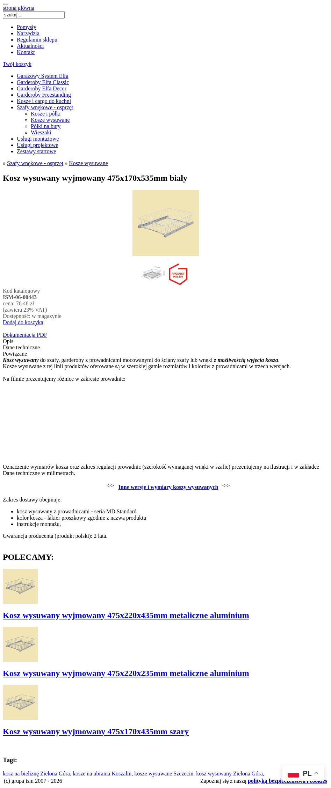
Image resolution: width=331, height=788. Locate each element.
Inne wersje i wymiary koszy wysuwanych (168, 487)
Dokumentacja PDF (25, 335)
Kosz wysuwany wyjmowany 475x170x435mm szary (96, 731)
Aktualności (30, 46)
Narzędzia (28, 33)
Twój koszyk (17, 64)
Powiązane (15, 354)
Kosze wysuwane (50, 120)
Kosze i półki (45, 114)
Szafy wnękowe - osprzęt (45, 107)
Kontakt (26, 52)
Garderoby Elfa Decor (41, 88)
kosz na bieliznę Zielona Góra (36, 773)
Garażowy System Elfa (43, 76)
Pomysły (26, 27)
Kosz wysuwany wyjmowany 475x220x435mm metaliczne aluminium (126, 615)
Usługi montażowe (38, 139)
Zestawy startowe (36, 151)
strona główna (18, 8)
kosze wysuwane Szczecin (163, 773)
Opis (8, 341)
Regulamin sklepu (37, 40)
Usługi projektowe (37, 145)
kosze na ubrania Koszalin (102, 773)
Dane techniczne (21, 347)
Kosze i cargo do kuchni (44, 101)
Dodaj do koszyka (23, 322)
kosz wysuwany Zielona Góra (229, 773)
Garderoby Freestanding (44, 95)
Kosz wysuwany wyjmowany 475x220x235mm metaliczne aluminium (126, 673)
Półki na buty (45, 126)
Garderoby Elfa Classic (43, 82)
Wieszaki (41, 132)
